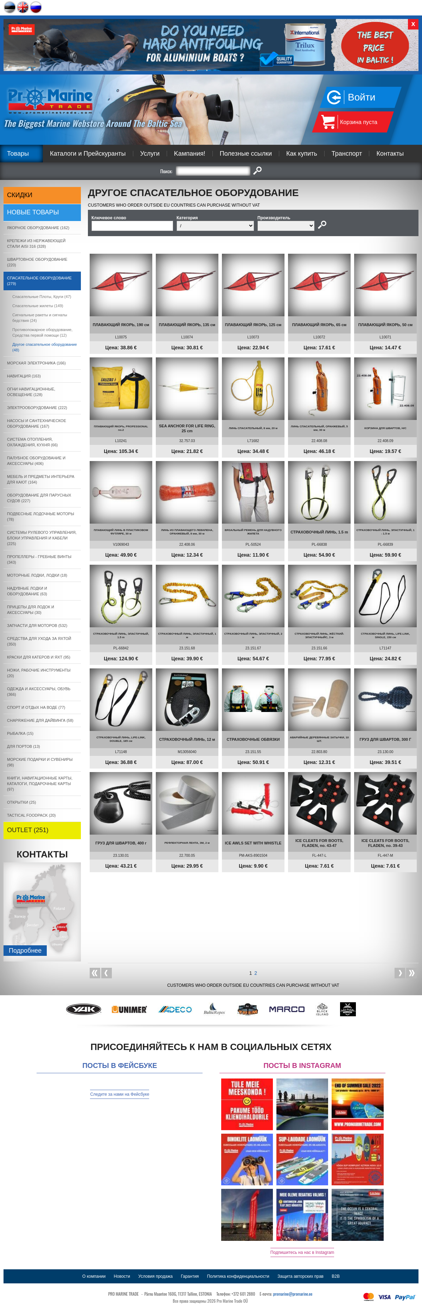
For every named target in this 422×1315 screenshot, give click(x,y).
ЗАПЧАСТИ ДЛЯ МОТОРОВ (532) (37, 625)
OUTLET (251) (28, 830)
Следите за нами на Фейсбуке (119, 1094)
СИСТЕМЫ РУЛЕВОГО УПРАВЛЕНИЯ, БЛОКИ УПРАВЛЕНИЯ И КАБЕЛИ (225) (42, 538)
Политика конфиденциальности (238, 1276)
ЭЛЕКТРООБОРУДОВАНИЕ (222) (37, 408)
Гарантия (190, 1276)
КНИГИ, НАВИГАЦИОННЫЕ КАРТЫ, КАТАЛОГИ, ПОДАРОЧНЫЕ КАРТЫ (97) (39, 783)
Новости (122, 1276)
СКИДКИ (19, 195)
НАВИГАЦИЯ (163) (24, 376)
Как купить (301, 153)
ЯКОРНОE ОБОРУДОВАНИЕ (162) (38, 228)
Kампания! (189, 153)
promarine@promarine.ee (293, 1294)
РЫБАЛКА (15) (20, 733)
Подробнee (25, 950)
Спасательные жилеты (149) (37, 306)
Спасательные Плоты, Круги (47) (41, 296)
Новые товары (33, 212)
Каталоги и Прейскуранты (88, 153)
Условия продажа (155, 1276)
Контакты (390, 153)
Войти (361, 97)
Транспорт (347, 153)
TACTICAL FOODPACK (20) (31, 815)
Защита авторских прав (300, 1276)
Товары (18, 153)
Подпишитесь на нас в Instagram (302, 1252)
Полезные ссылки (246, 153)
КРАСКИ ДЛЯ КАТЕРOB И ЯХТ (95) (38, 657)
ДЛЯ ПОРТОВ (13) (23, 746)
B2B (336, 1276)
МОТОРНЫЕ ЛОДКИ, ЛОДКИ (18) (37, 575)
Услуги (150, 153)
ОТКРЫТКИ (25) (21, 802)
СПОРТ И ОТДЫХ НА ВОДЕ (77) (36, 707)
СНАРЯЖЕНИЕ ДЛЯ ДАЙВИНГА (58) (40, 720)
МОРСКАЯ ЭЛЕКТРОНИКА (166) (36, 363)
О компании (94, 1276)
